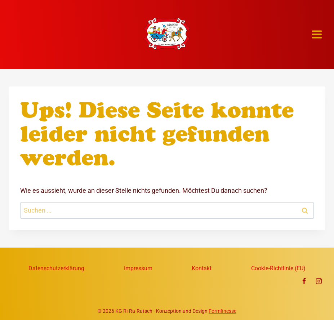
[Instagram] (318, 281)
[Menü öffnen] (316, 34)
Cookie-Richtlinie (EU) (278, 268)
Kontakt (201, 268)
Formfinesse (222, 311)
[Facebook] (304, 281)
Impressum (138, 268)
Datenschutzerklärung (56, 268)
